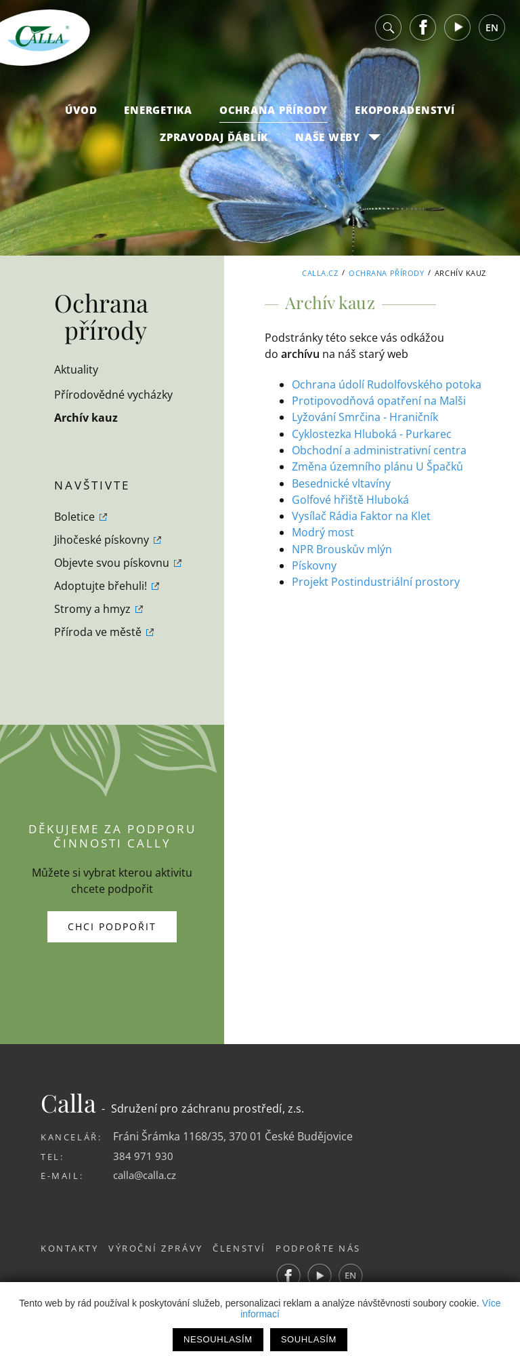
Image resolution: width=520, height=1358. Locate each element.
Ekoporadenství (405, 116)
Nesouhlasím (218, 1339)
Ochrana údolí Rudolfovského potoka (386, 384)
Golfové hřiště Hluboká (350, 498)
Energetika (158, 116)
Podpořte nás (340, 1248)
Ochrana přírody (273, 116)
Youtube (458, 33)
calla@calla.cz (147, 1174)
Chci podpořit (112, 926)
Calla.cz (320, 273)
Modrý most (323, 530)
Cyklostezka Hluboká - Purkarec (372, 433)
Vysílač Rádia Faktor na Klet (361, 514)
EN (491, 33)
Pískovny (314, 563)
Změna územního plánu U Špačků (377, 465)
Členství (253, 1248)
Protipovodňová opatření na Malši (379, 400)
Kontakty (70, 1248)
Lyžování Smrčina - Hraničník (365, 417)
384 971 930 (143, 1156)
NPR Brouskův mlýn (342, 547)
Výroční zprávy (163, 1248)
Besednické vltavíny (341, 482)
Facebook (423, 33)
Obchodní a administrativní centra (379, 449)
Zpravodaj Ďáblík (214, 143)
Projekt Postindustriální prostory (376, 579)
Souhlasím (309, 1339)
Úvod (81, 116)
